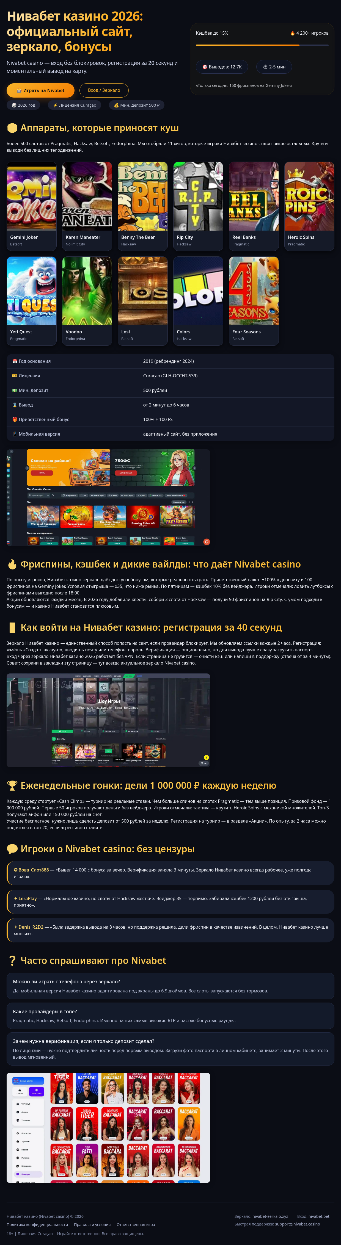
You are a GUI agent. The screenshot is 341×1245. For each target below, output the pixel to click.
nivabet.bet (319, 1216)
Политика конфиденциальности (37, 1224)
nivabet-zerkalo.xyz (270, 1216)
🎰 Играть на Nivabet (40, 90)
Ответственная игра (136, 1224)
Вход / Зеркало (104, 90)
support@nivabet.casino (297, 1224)
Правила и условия (92, 1224)
